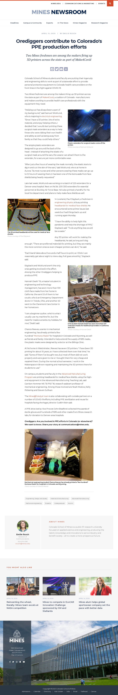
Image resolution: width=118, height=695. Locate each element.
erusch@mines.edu (22, 544)
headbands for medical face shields (71, 205)
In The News (63, 23)
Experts (49, 23)
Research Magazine (99, 23)
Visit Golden (58, 691)
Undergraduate (59, 504)
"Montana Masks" (41, 336)
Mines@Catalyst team (39, 396)
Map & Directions (17, 655)
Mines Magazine (80, 23)
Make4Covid (48, 97)
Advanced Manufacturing (80, 499)
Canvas (93, 691)
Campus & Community (32, 23)
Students (48, 504)
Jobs (68, 691)
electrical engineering (51, 116)
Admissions (26, 691)
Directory (47, 691)
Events (101, 3)
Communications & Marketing (79, 3)
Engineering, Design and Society (36, 499)
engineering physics (64, 202)
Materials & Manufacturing (59, 499)
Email (75, 691)
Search (110, 3)
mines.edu (56, 3)
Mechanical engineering (34, 504)
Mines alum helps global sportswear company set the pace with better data (94, 606)
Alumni (70, 504)
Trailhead (84, 691)
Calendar (37, 691)
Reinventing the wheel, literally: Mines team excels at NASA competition (22, 606)
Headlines (14, 23)
